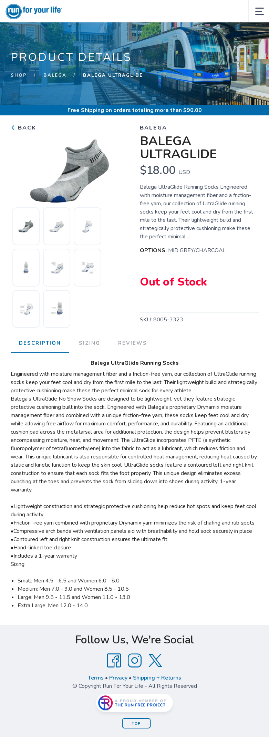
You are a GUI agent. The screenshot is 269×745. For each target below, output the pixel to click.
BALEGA (54, 75)
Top (136, 723)
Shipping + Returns (157, 678)
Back (23, 128)
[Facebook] (114, 660)
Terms (96, 678)
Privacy (118, 678)
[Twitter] (155, 660)
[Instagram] (134, 660)
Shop (19, 75)
